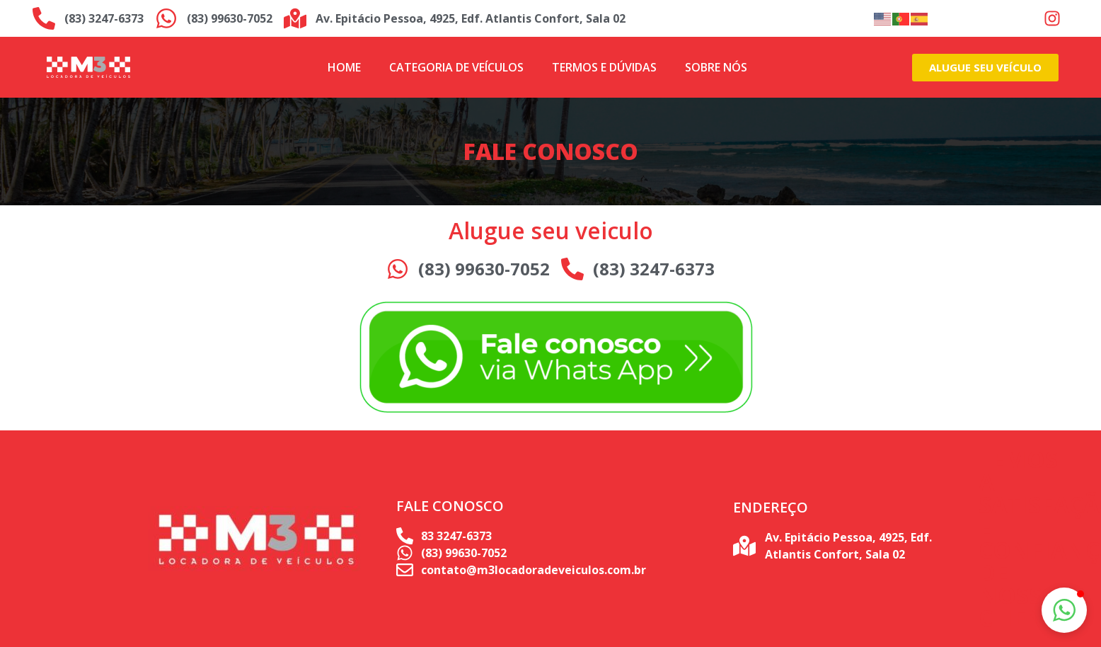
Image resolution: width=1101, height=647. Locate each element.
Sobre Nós (716, 67)
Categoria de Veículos (456, 67)
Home (344, 67)
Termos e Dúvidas (604, 67)
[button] (1064, 610)
